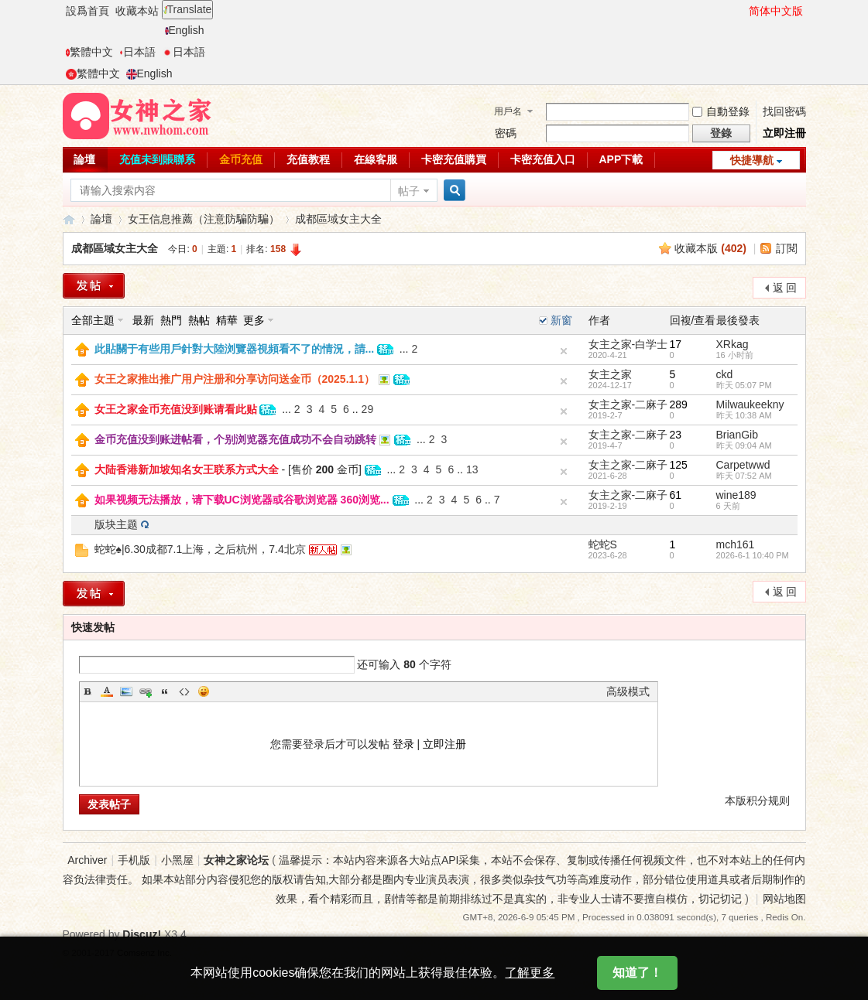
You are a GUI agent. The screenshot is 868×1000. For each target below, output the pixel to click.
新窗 (561, 320)
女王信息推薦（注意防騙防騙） (204, 219)
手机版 (134, 860)
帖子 (409, 191)
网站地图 (784, 898)
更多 (254, 320)
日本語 (137, 52)
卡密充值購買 (453, 159)
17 (676, 344)
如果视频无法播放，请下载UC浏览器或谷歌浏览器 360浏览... (241, 499)
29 (368, 409)
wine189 (736, 495)
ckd (724, 374)
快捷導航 (752, 160)
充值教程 (308, 159)
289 (679, 404)
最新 (143, 320)
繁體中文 (89, 52)
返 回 (785, 288)
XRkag (732, 344)
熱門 (171, 320)
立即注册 (444, 744)
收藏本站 (137, 11)
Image (126, 691)
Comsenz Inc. (144, 952)
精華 (227, 320)
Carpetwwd (743, 465)
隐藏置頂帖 (563, 351)
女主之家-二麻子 (628, 404)
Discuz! (141, 934)
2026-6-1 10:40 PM (752, 555)
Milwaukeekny (750, 404)
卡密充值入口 (542, 159)
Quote (165, 691)
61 (676, 495)
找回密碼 (784, 111)
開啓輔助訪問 (742, 11)
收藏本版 (710, 248)
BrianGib (737, 434)
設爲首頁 (87, 11)
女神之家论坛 (236, 860)
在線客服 (375, 159)
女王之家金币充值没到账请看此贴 (175, 409)
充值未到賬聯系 (157, 159)
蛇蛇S (602, 544)
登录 (403, 744)
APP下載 (621, 159)
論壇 (84, 159)
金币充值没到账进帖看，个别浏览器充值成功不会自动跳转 (235, 439)
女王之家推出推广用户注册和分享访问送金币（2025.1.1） (235, 379)
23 (676, 434)
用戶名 (508, 111)
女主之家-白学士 (628, 344)
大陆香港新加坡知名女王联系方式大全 (186, 469)
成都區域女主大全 (338, 219)
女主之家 (610, 374)
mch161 (735, 544)
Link (145, 691)
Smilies (203, 691)
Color (107, 691)
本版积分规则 (757, 800)
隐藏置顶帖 (563, 381)
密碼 (505, 133)
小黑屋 (177, 860)
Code (184, 691)
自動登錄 (721, 111)
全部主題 (93, 320)
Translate (187, 9)
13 (472, 469)
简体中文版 (776, 11)
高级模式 (628, 691)
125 (679, 465)
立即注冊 (784, 133)
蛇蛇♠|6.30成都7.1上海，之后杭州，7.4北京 (200, 549)
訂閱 (787, 248)
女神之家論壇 (69, 219)
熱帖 (199, 320)
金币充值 (240, 159)
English (184, 30)
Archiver (87, 860)
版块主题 (116, 524)
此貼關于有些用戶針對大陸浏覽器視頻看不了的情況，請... (234, 349)
